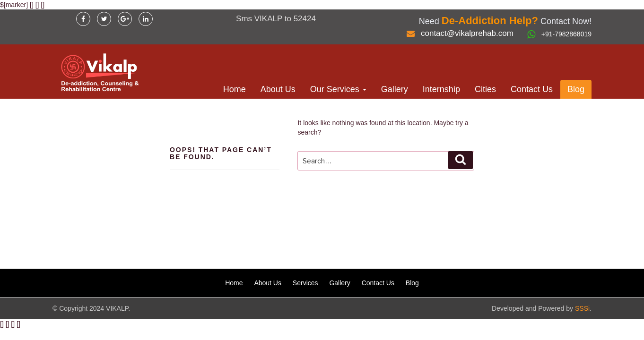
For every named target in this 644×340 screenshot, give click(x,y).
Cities (485, 89)
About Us (278, 89)
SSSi (582, 308)
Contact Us (532, 89)
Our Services (338, 89)
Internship (441, 89)
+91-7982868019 (566, 34)
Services (305, 283)
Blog (575, 89)
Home (234, 89)
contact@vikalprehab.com (467, 33)
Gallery (394, 89)
